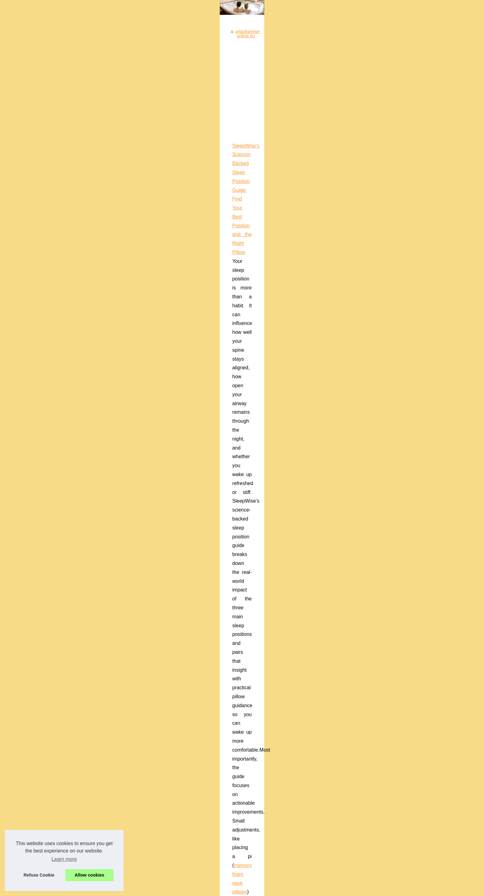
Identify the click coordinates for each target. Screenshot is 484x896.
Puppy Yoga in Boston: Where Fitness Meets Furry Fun (245, 632)
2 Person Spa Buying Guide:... (94, 719)
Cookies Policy (147, 889)
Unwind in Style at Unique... (92, 384)
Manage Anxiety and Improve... (95, 690)
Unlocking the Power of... (89, 398)
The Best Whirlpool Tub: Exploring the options (236, 770)
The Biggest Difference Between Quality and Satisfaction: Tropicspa (257, 780)
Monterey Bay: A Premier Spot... (96, 370)
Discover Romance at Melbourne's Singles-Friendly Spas (247, 685)
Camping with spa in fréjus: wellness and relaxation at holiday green (226, 462)
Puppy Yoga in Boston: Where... (96, 676)
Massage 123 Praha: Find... (92, 579)
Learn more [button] (64, 859)
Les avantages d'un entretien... (95, 496)
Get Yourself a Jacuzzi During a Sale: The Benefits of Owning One (256, 748)
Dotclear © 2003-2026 (183, 889)
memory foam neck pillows (193, 290)
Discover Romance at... (88, 606)
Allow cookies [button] (89, 875)
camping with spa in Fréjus (218, 471)
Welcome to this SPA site (89, 342)
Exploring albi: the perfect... (91, 425)
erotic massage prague (204, 353)
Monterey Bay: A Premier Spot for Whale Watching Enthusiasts (221, 552)
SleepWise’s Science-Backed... (95, 635)
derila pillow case (173, 435)
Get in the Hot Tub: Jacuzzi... (93, 550)
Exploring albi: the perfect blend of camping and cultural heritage (254, 695)
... (228, 290)
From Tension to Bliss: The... (93, 593)
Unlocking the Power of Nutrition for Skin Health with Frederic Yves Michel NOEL (270, 664)
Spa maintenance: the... (88, 467)
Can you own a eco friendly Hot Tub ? (228, 738)
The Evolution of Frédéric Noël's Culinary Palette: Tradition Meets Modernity (265, 674)
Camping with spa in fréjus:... (93, 453)
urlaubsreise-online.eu (177, 136)
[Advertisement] (288, 186)
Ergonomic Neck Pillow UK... (93, 648)
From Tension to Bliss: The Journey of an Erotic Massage (247, 653)
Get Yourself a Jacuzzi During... (96, 523)
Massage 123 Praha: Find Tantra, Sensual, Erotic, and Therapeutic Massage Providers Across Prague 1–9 (268, 318)
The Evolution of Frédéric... (91, 411)
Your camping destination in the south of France (238, 706)
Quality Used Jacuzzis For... (92, 537)
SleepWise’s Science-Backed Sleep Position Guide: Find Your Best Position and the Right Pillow (257, 246)
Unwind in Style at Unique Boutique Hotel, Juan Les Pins (247, 642)
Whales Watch (197, 596)
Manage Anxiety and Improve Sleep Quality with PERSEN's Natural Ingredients (269, 717)
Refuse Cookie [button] (38, 875)
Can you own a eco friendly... (93, 509)
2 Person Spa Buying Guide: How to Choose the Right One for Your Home (264, 759)
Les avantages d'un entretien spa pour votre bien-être (243, 727)
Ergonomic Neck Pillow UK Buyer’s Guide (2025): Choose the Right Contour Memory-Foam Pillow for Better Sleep (277, 390)
